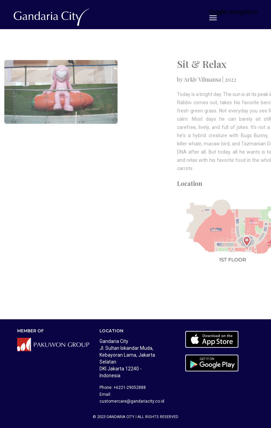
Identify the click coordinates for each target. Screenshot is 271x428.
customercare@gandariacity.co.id (131, 401)
